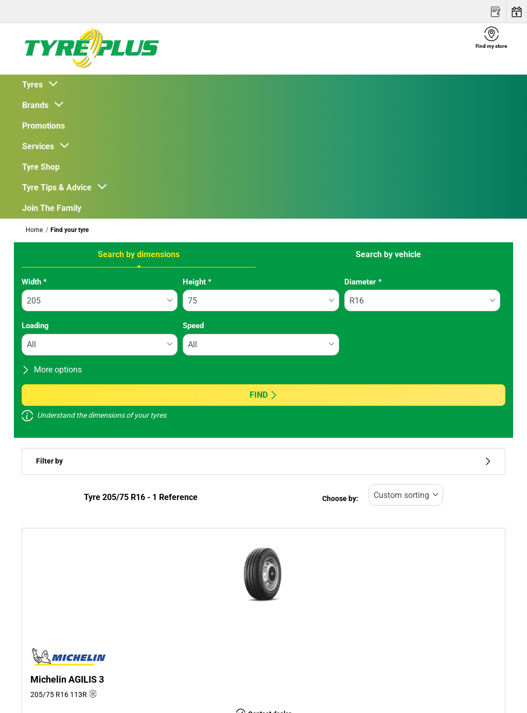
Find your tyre (69, 230)
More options (52, 370)
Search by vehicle (388, 254)
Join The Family (51, 208)
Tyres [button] (34, 85)
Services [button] (40, 146)
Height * (197, 282)
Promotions (43, 126)
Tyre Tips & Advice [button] (59, 187)
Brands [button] (37, 105)
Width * (34, 282)
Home (34, 230)
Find (264, 395)
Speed (193, 325)
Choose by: (340, 498)
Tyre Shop (41, 167)
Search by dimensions (139, 254)
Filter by (263, 461)
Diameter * (363, 282)
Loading (35, 325)
